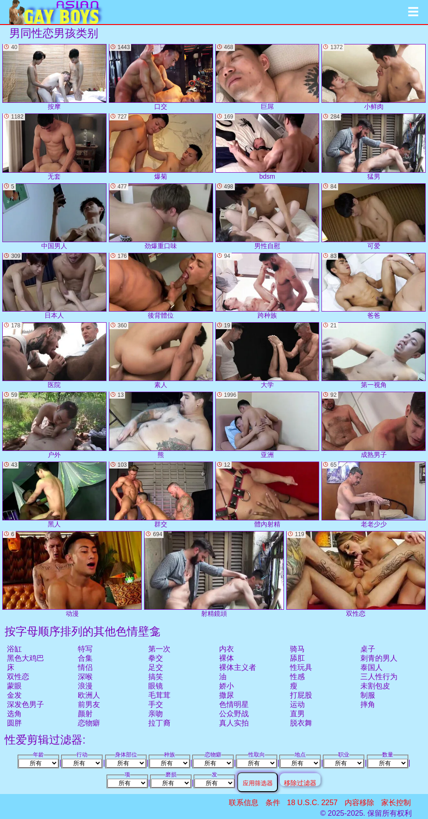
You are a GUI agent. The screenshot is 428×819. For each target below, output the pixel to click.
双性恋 (18, 677)
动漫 (72, 574)
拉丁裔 (159, 723)
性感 (297, 677)
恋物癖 (89, 723)
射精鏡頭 (213, 574)
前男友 (89, 704)
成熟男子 (373, 425)
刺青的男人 (378, 658)
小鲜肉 (373, 77)
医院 (54, 355)
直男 (297, 714)
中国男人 (54, 216)
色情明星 (234, 704)
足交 (155, 667)
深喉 (85, 677)
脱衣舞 (301, 723)
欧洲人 (89, 695)
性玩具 (301, 667)
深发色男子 (25, 704)
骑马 (297, 649)
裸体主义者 (237, 667)
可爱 (373, 216)
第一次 (159, 649)
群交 (161, 495)
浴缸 (14, 649)
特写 (85, 649)
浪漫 (85, 686)
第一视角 (373, 355)
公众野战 (234, 714)
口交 (161, 77)
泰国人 (371, 667)
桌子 (367, 649)
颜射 (85, 714)
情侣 (85, 667)
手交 (155, 704)
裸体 (226, 658)
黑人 (54, 495)
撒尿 (226, 695)
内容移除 (359, 802)
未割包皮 (375, 686)
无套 (54, 146)
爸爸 (373, 286)
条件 (272, 802)
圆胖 (14, 723)
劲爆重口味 (161, 216)
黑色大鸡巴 (25, 658)
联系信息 (243, 802)
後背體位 (161, 286)
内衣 (226, 649)
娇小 (226, 686)
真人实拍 (234, 723)
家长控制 (396, 802)
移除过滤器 (300, 782)
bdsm (267, 146)
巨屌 (267, 77)
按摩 (54, 77)
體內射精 (267, 495)
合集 (85, 658)
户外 (54, 425)
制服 (367, 695)
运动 (297, 704)
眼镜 (155, 686)
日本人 (54, 286)
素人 (161, 355)
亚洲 (267, 425)
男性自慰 (267, 216)
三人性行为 (378, 677)
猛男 (373, 146)
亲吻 (155, 714)
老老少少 (373, 495)
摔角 (367, 704)
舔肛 (297, 658)
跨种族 (267, 286)
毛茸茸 (159, 695)
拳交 (155, 658)
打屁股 (301, 695)
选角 (14, 714)
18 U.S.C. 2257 (312, 802)
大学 (267, 355)
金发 (14, 695)
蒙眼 (14, 686)
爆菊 (161, 146)
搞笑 (155, 677)
